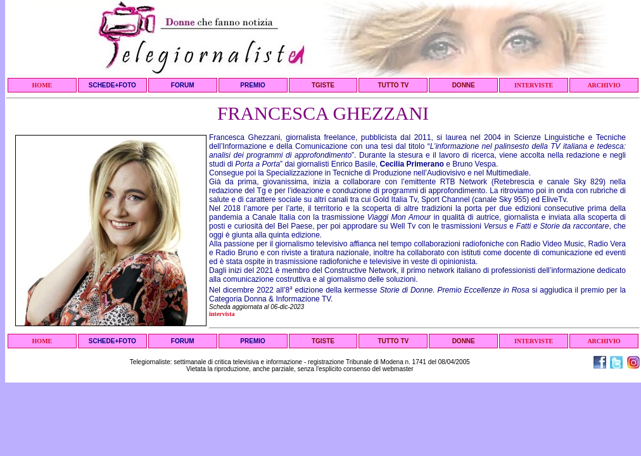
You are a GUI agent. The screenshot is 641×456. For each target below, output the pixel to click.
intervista (222, 313)
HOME (42, 85)
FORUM (182, 85)
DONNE (463, 85)
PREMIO (252, 85)
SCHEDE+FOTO (112, 85)
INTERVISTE (533, 85)
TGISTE (323, 85)
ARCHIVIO (603, 85)
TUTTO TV (393, 85)
